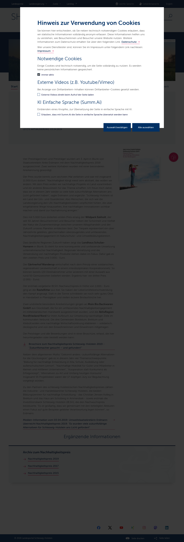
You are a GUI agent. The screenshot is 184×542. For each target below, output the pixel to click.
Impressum (44, 50)
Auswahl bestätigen (117, 127)
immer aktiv (47, 74)
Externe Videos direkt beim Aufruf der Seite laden (67, 94)
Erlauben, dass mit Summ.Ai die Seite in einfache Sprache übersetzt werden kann (84, 114)
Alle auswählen (146, 127)
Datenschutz (129, 41)
